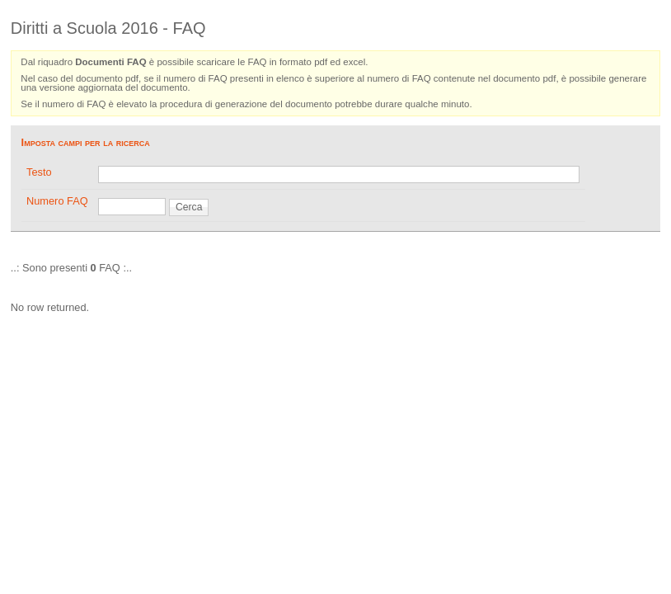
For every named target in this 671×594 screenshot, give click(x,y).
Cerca (189, 207)
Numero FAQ (57, 201)
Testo (39, 172)
